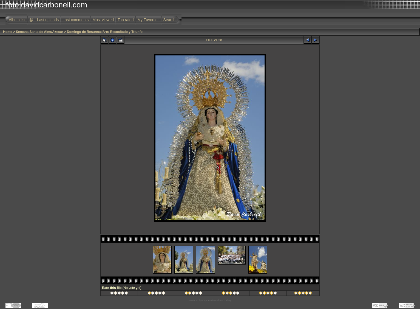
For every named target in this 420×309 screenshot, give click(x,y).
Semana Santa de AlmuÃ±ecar (39, 32)
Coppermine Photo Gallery (216, 300)
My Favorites (148, 20)
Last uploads (48, 20)
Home (7, 32)
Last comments (76, 20)
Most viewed (103, 20)
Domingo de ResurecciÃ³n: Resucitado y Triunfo (105, 32)
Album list (17, 20)
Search (169, 20)
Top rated (126, 20)
